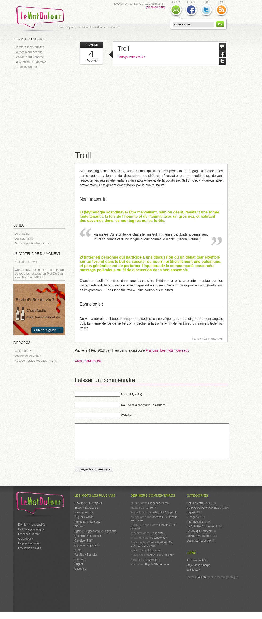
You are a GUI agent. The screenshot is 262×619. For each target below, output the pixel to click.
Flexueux (80, 566)
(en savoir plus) (155, 7)
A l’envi (151, 514)
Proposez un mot (26, 67)
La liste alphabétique (29, 52)
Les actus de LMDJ (28, 355)
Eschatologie (159, 544)
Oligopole (80, 575)
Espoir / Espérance (86, 514)
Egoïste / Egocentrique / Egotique (95, 538)
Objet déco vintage (198, 572)
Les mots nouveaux (174, 350)
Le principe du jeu (29, 550)
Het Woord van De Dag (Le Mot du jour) (152, 551)
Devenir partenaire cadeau (33, 243)
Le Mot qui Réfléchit (199, 538)
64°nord (202, 584)
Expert (191, 519)
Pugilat (78, 571)
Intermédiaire (195, 528)
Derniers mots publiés (29, 47)
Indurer (78, 557)
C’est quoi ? (23, 350)
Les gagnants (24, 238)
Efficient (79, 533)
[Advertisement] (41, 145)
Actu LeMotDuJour (198, 510)
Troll (123, 48)
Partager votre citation (131, 57)
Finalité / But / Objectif (88, 510)
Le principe (22, 233)
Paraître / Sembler (85, 561)
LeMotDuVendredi (198, 543)
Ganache (153, 567)
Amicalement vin (26, 261)
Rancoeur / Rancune (87, 528)
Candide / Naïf (83, 547)
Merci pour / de (83, 519)
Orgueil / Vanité (84, 524)
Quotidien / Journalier (87, 543)
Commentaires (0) (88, 361)
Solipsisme (153, 557)
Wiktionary (193, 576)
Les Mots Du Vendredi (30, 57)
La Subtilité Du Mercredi (31, 62)
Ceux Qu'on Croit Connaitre (204, 514)
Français (152, 350)
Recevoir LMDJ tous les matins (36, 360)
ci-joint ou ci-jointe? (86, 552)
